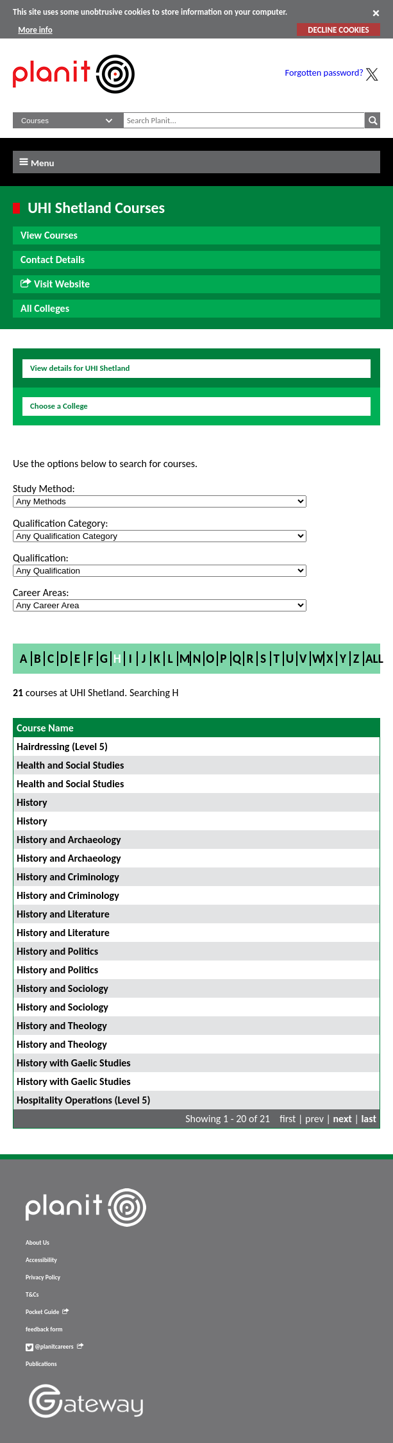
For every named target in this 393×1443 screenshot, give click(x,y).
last (368, 1119)
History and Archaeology (69, 839)
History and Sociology (62, 988)
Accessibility (41, 1260)
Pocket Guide (47, 1312)
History (32, 802)
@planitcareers (54, 1347)
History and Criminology (68, 877)
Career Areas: (41, 592)
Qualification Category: (60, 523)
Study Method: (44, 488)
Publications (41, 1364)
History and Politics (57, 951)
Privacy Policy (43, 1277)
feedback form (44, 1329)
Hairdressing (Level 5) (62, 746)
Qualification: (41, 558)
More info (35, 30)
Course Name (45, 728)
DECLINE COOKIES (338, 30)
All (374, 658)
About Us (37, 1243)
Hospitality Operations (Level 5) (83, 1100)
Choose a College (59, 406)
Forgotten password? (324, 72)
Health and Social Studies (70, 765)
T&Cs (32, 1295)
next (342, 1119)
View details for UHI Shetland (80, 368)
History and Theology (62, 1026)
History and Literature (63, 914)
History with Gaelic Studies (74, 1063)
